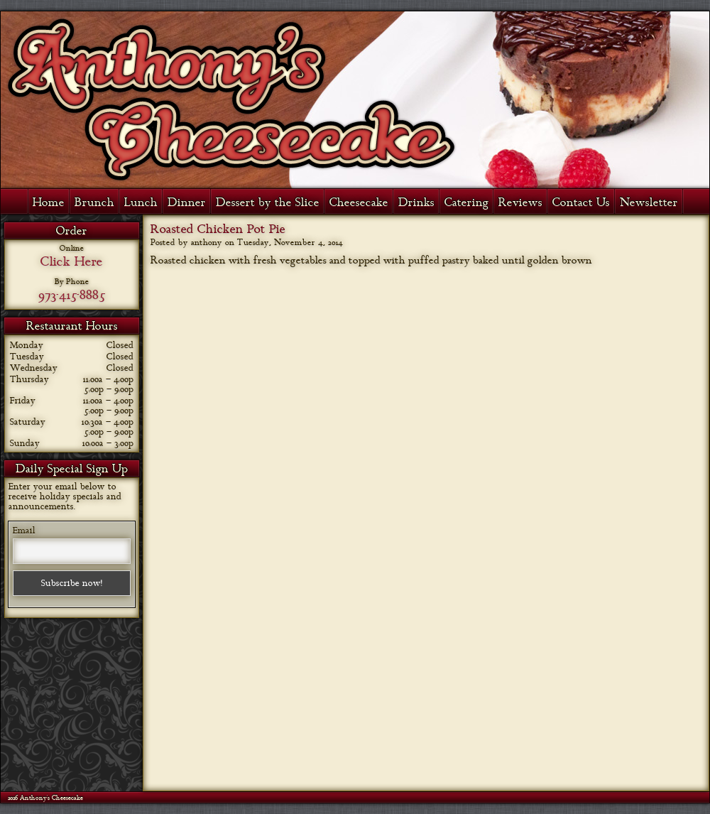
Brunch (94, 202)
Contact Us (581, 202)
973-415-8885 (71, 295)
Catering (466, 202)
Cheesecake (358, 202)
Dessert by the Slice (268, 202)
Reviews (520, 202)
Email (24, 531)
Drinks (416, 202)
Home (49, 202)
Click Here (71, 261)
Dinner (187, 202)
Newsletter (649, 202)
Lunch (141, 202)
